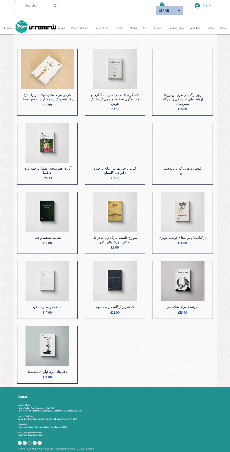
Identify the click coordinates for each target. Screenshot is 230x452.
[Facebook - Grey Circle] (25, 443)
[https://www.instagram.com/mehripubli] (40, 443)
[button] (162, 5)
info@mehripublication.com (30, 432)
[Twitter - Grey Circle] (35, 443)
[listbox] (169, 10)
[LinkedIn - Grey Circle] (20, 443)
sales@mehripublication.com (30, 435)
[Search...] (31, 5)
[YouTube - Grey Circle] (30, 443)
